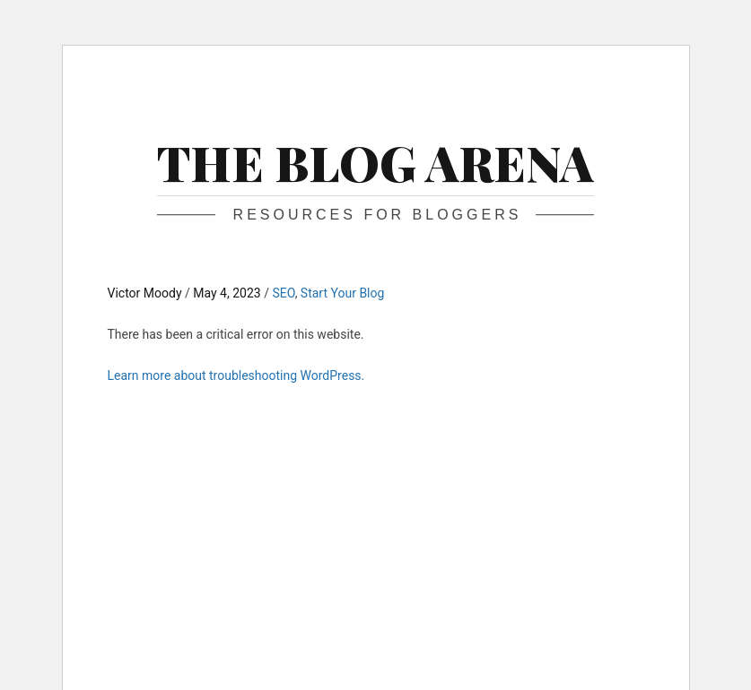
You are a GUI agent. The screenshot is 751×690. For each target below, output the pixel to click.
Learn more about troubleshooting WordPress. (236, 375)
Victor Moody (146, 293)
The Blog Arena (375, 162)
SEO (283, 293)
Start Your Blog (343, 293)
